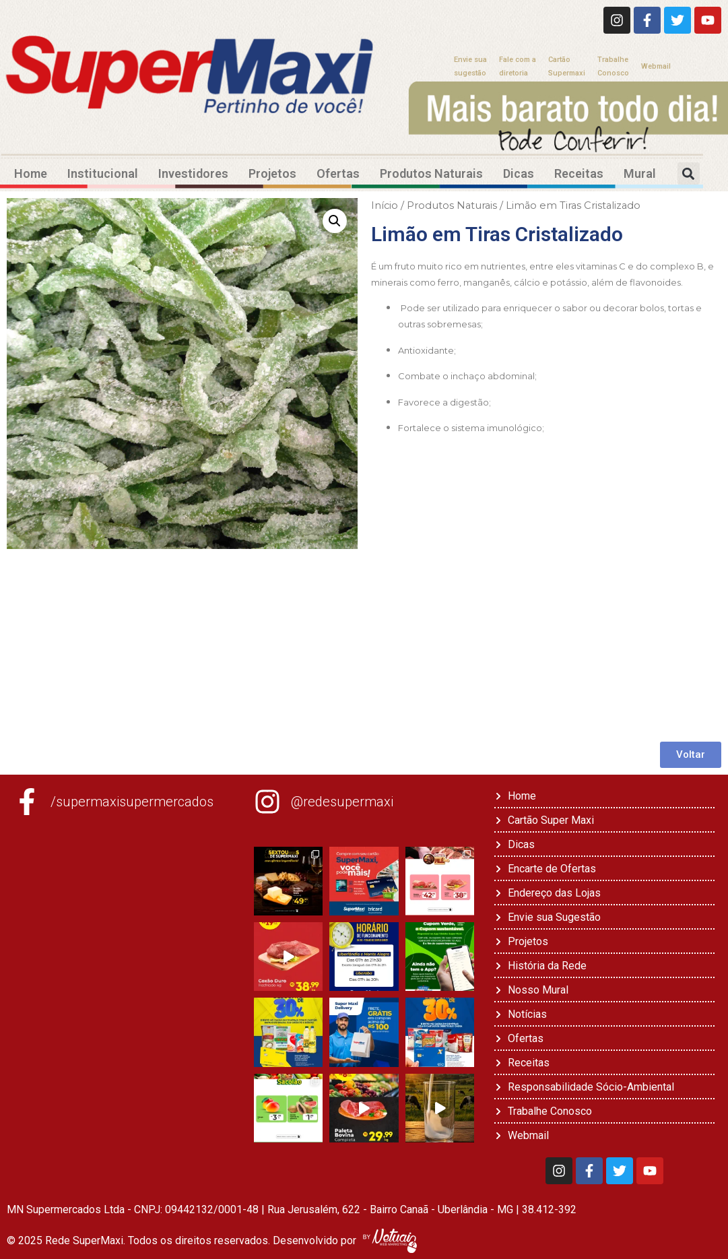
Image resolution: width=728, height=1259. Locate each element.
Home (30, 173)
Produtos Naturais (431, 173)
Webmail (656, 66)
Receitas (578, 173)
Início (384, 205)
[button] (688, 173)
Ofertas (338, 173)
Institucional (102, 173)
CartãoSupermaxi (566, 66)
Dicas (518, 173)
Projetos (272, 173)
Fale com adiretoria (517, 66)
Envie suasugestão (470, 66)
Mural (640, 173)
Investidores (193, 173)
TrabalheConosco (613, 66)
